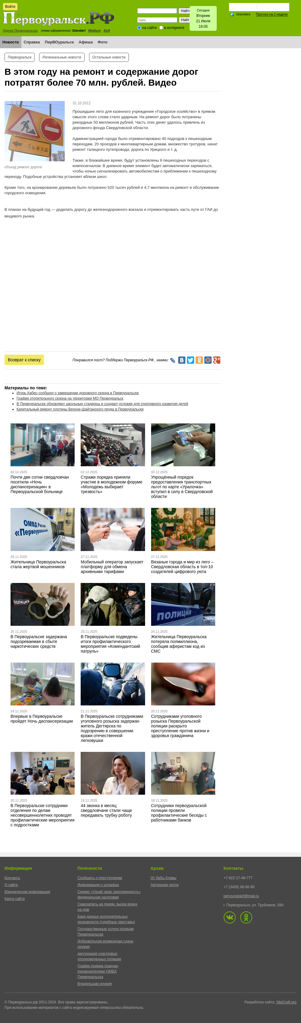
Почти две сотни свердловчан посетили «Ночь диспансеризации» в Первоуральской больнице (40, 484)
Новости (10, 42)
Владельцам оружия (95, 984)
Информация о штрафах (98, 885)
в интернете (174, 28)
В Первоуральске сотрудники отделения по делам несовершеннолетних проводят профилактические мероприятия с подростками (42, 815)
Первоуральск (19, 57)
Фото (102, 42)
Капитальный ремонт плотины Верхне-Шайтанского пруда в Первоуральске (80, 409)
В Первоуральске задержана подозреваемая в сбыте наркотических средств (39, 641)
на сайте (149, 28)
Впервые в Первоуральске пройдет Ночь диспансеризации (42, 719)
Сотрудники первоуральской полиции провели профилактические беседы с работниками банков (179, 812)
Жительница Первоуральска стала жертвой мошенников (38, 564)
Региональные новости (61, 57)
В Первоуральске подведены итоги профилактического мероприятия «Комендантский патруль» (110, 644)
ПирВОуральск (59, 42)
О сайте (11, 885)
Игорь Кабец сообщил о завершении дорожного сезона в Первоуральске (78, 393)
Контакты (12, 878)
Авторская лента (164, 885)
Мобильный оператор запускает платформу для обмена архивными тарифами (112, 566)
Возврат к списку (24, 359)
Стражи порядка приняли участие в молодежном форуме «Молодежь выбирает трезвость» (111, 484)
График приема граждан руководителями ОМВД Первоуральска (98, 971)
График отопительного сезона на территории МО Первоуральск (70, 398)
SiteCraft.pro (286, 1002)
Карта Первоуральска (20, 30)
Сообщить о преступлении (100, 878)
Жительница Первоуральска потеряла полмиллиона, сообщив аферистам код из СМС (179, 644)
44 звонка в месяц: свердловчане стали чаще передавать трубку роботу (106, 810)
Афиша (86, 42)
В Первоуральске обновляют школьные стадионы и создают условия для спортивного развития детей (102, 404)
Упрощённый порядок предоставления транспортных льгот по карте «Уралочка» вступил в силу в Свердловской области (182, 487)
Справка (32, 42)
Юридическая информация (27, 892)
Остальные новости (109, 57)
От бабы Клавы (163, 878)
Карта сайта (15, 899)
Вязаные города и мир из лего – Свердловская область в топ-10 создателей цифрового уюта (182, 566)
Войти (10, 7)
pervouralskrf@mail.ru (241, 896)
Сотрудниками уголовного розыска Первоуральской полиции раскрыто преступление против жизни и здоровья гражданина (180, 726)
